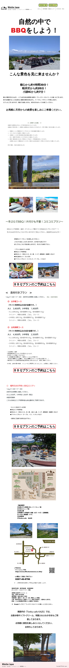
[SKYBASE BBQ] (43, 5)
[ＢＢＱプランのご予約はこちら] (34, 284)
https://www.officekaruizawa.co (26, 571)
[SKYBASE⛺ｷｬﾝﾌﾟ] (53, 5)
